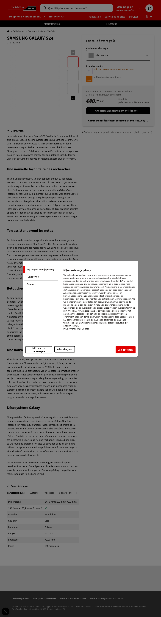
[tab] (40, 269)
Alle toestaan (125, 349)
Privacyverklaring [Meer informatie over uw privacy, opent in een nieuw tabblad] (71, 328)
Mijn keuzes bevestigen (38, 350)
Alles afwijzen (64, 349)
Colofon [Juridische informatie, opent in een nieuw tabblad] (85, 328)
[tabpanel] (99, 301)
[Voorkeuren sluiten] (5, 611)
